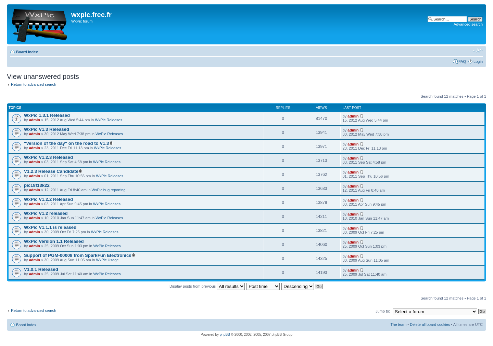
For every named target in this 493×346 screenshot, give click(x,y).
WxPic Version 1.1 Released (54, 241)
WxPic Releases (108, 120)
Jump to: (383, 311)
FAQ (462, 61)
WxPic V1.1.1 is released (50, 227)
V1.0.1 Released (41, 269)
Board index (27, 52)
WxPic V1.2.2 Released (48, 199)
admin (34, 120)
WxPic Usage (107, 260)
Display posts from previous (207, 286)
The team (398, 324)
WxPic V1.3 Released (46, 129)
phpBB (225, 334)
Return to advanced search (33, 84)
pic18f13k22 (37, 185)
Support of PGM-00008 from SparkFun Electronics (77, 255)
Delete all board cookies (430, 324)
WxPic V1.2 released (46, 213)
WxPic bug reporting (109, 190)
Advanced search (468, 24)
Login (478, 61)
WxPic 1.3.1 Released (47, 115)
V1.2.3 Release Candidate (51, 171)
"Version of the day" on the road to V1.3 (66, 143)
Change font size (478, 50)
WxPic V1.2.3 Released (48, 157)
